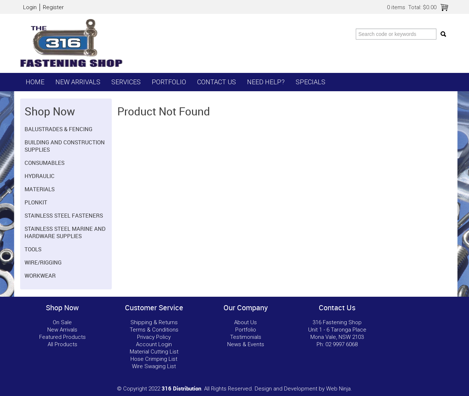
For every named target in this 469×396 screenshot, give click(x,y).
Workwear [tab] (40, 275)
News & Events (245, 344)
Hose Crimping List (153, 359)
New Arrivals (77, 82)
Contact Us (216, 82)
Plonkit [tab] (36, 202)
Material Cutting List (154, 351)
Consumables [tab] (44, 162)
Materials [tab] (40, 189)
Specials (310, 82)
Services (126, 82)
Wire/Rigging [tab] (43, 262)
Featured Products (62, 337)
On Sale (62, 322)
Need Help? (266, 82)
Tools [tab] (33, 249)
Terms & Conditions (154, 329)
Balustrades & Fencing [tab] (58, 129)
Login (30, 7)
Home (35, 82)
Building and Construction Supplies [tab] (65, 145)
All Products (62, 344)
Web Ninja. (339, 388)
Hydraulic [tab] (40, 176)
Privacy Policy (154, 337)
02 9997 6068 (341, 344)
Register (53, 7)
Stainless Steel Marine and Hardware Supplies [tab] (65, 232)
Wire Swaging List (154, 366)
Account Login (154, 344)
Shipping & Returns (154, 322)
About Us (245, 322)
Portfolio (169, 82)
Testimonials (245, 337)
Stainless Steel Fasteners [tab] (64, 215)
